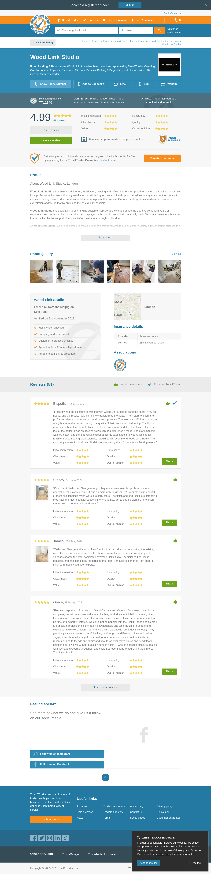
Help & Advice (85, 812)
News (80, 817)
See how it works (51, 819)
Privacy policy (165, 806)
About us (82, 806)
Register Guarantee (162, 158)
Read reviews (51, 130)
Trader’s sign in (172, 13)
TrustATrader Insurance (102, 854)
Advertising (136, 806)
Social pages (137, 817)
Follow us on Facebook (55, 764)
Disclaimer (163, 812)
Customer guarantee (169, 817)
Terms (107, 817)
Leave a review (50, 140)
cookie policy (163, 854)
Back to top (105, 777)
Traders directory (113, 812)
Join (130, 5)
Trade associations (114, 806)
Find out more (108, 160)
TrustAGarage (70, 854)
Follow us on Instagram (55, 754)
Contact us (136, 812)
